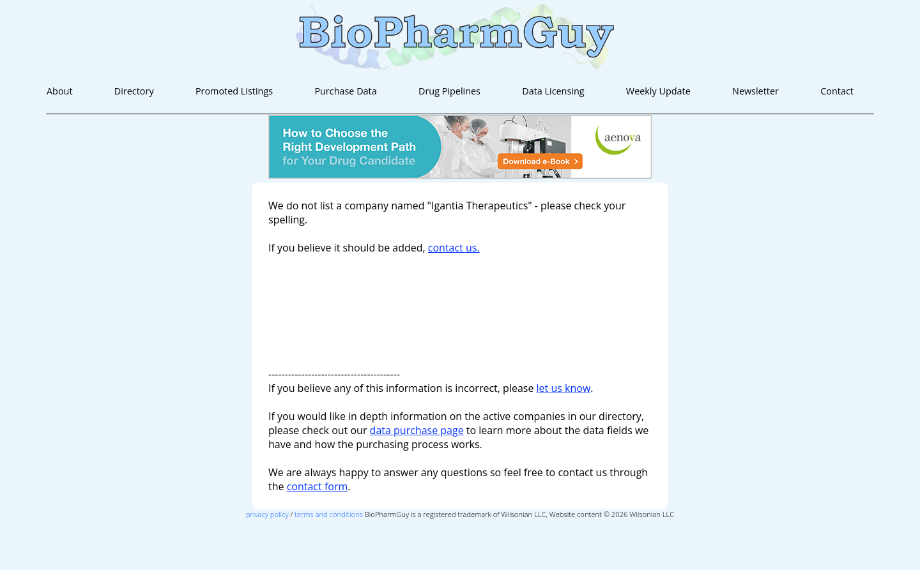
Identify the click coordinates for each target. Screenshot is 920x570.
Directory (134, 91)
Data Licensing (553, 91)
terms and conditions (329, 514)
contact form (317, 486)
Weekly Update (658, 91)
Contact (837, 91)
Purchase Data (345, 91)
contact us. (454, 248)
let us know (564, 388)
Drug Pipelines (449, 91)
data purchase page (417, 430)
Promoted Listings (234, 91)
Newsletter (755, 91)
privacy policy (267, 514)
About (60, 91)
